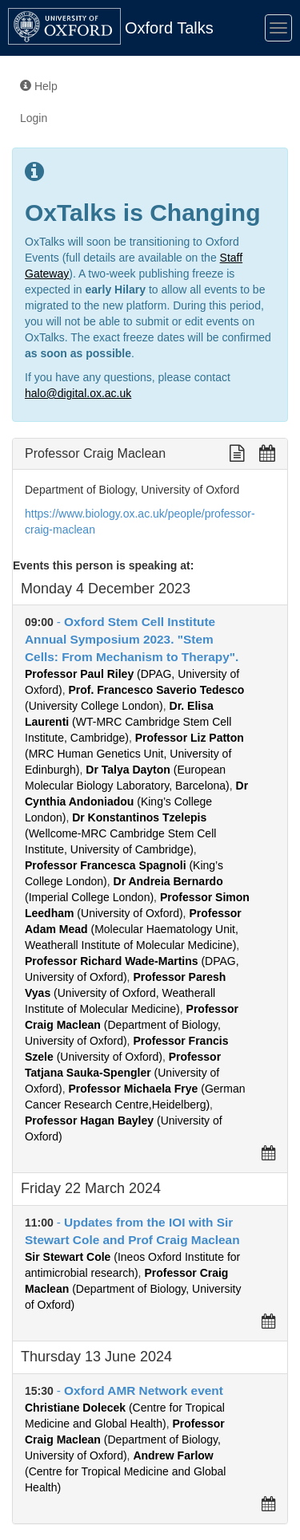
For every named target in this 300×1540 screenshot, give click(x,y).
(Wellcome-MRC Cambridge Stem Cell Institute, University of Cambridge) (120, 833)
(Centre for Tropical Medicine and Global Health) (125, 1471)
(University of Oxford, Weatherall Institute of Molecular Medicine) (125, 993)
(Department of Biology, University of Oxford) (131, 1024)
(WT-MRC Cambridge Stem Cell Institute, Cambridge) (128, 721)
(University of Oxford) (123, 1072)
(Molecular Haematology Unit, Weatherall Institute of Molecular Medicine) (133, 929)
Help (39, 86)
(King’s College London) (136, 801)
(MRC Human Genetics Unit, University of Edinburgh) (134, 753)
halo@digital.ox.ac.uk (78, 393)
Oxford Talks (169, 28)
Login (33, 118)
